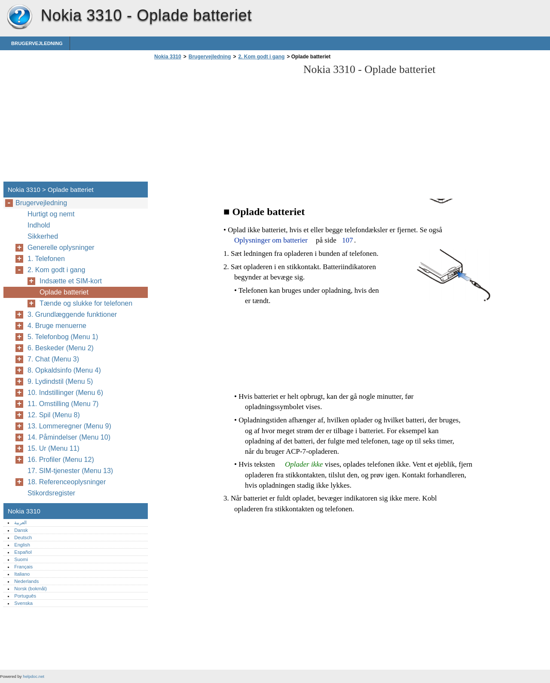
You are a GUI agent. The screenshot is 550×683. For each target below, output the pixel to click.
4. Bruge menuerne (57, 325)
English (22, 544)
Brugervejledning (37, 43)
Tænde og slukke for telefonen (86, 303)
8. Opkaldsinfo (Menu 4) (64, 370)
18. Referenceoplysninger (67, 482)
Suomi (21, 559)
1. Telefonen (46, 258)
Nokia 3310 (19, 17)
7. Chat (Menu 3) (53, 359)
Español (22, 552)
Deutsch (23, 537)
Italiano (22, 574)
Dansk (21, 530)
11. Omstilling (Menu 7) (63, 403)
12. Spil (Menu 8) (54, 415)
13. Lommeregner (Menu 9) (69, 426)
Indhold (39, 225)
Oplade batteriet (64, 292)
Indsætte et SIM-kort (71, 281)
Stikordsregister (51, 493)
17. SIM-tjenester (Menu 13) (70, 470)
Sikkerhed (43, 236)
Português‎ (25, 595)
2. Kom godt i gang (261, 57)
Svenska (23, 603)
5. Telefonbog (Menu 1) (63, 336)
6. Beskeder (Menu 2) (61, 348)
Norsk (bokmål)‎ (30, 588)
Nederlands (26, 581)
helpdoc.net (33, 676)
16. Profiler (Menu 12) (61, 459)
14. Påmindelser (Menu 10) (69, 437)
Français (23, 566)
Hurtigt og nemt (51, 214)
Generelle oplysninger (61, 247)
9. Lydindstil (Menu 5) (60, 381)
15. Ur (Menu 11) (53, 448)
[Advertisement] (224, 123)
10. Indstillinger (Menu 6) (65, 392)
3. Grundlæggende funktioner (72, 314)
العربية (20, 522)
